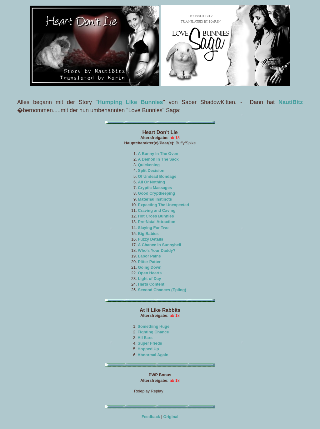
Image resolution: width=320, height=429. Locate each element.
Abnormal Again (153, 354)
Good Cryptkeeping (156, 193)
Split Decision (151, 170)
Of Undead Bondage (157, 176)
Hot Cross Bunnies (156, 216)
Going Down (149, 267)
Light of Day (149, 278)
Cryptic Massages (155, 187)
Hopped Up (148, 349)
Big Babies (148, 233)
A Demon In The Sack (158, 159)
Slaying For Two (153, 227)
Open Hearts (150, 273)
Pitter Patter (149, 261)
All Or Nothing (151, 182)
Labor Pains (149, 256)
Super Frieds (150, 343)
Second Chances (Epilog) (162, 289)
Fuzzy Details (150, 239)
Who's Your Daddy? (156, 250)
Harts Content (151, 284)
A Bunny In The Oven (158, 153)
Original (170, 416)
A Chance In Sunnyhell (159, 244)
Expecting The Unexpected (163, 204)
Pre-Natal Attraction (156, 221)
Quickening (149, 164)
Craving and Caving (156, 210)
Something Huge (153, 326)
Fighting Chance (153, 332)
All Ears (145, 337)
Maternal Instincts (155, 199)
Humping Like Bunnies (130, 102)
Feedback (151, 416)
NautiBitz (290, 102)
